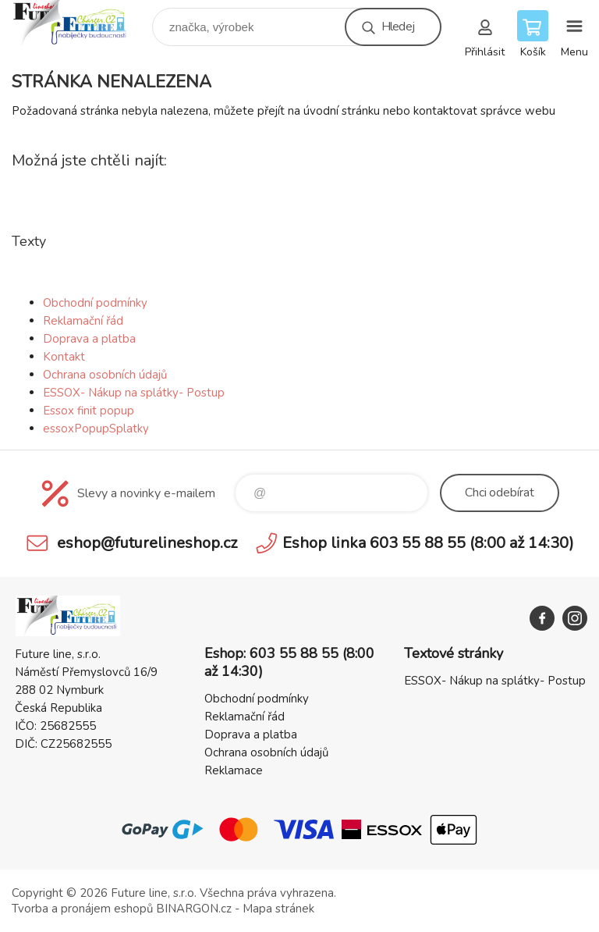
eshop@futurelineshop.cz (147, 542)
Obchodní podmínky (95, 303)
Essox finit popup (88, 410)
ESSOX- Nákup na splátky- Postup (134, 392)
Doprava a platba (89, 339)
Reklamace (233, 770)
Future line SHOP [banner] (81, 23)
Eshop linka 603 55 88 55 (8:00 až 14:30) (428, 542)
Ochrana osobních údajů (105, 374)
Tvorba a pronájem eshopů (82, 908)
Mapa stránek (278, 908)
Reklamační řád (83, 321)
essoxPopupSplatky (96, 428)
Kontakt (64, 357)
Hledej (397, 26)
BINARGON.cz (194, 908)
